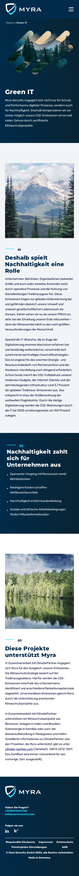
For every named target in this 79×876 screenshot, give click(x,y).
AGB (64, 847)
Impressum (46, 842)
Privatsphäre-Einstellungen (29, 847)
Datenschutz (64, 842)
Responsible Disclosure (20, 842)
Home (9, 22)
